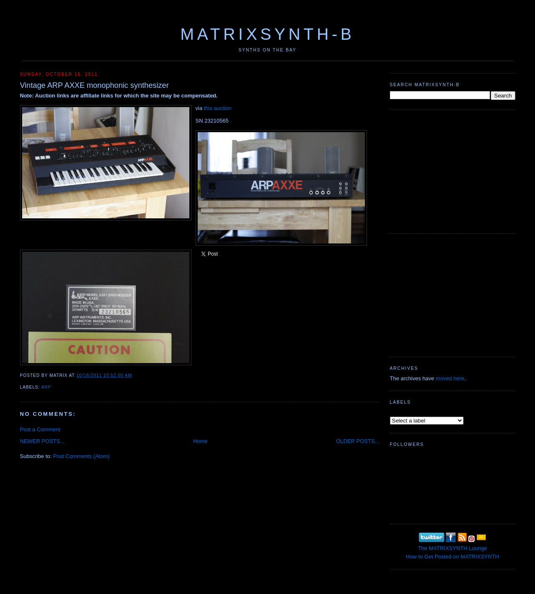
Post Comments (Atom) (81, 456)
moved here (450, 378)
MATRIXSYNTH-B (267, 34)
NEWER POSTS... (42, 441)
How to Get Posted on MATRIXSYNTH (452, 556)
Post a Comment (40, 429)
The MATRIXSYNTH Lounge (452, 548)
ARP (46, 387)
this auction (218, 108)
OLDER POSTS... (357, 441)
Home (200, 441)
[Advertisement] (452, 170)
